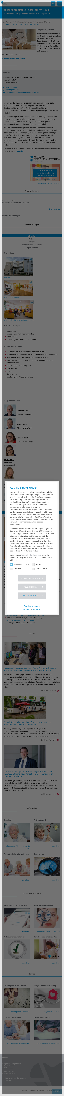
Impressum (26, 609)
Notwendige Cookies (19, 564)
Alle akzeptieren (30, 595)
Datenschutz (37, 609)
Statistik (36, 564)
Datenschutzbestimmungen (31, 555)
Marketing (15, 569)
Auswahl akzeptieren (30, 578)
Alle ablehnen (30, 587)
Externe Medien (39, 569)
